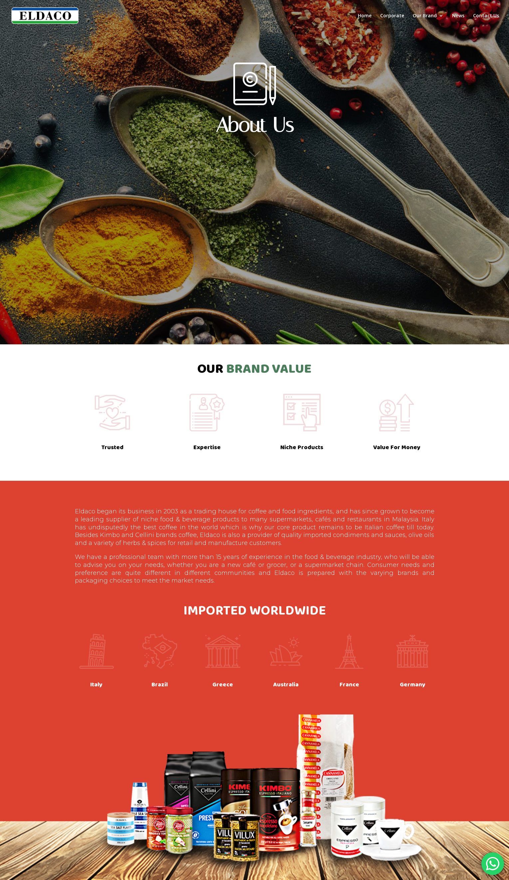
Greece (222, 684)
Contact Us (486, 16)
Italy (96, 684)
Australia (286, 684)
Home (365, 16)
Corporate (392, 16)
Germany (412, 684)
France (349, 684)
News (458, 16)
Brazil (159, 684)
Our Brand (425, 16)
